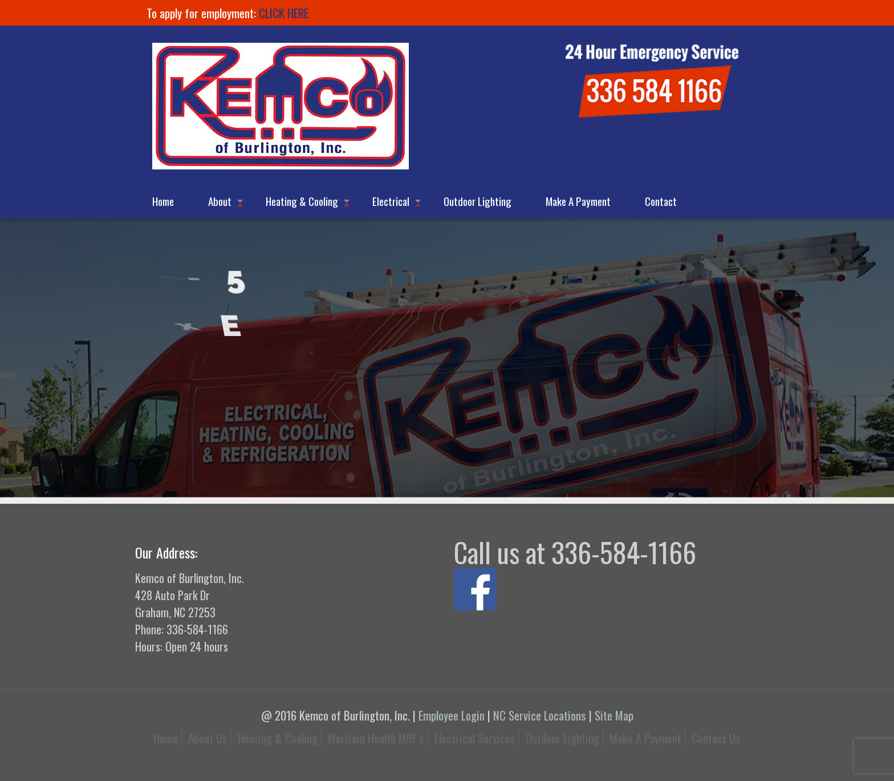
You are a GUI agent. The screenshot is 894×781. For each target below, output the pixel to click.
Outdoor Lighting (562, 738)
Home (165, 738)
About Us (207, 738)
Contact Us (716, 738)
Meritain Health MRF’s (376, 738)
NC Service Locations (539, 715)
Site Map (614, 715)
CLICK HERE (283, 13)
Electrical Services (474, 738)
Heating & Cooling (278, 738)
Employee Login (451, 715)
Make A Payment (645, 738)
